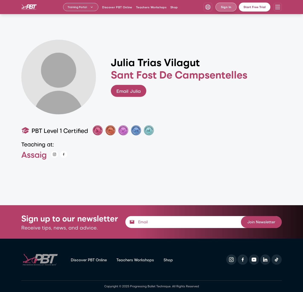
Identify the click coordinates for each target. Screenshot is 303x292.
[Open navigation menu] (278, 7)
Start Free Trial (255, 7)
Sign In (226, 7)
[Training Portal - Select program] (80, 7)
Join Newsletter (261, 221)
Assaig (34, 154)
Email (128, 91)
